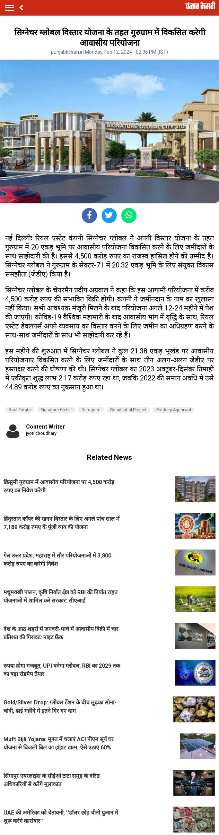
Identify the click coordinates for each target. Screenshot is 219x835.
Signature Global (56, 409)
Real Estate (20, 409)
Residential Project (128, 409)
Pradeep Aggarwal (173, 409)
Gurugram (90, 409)
